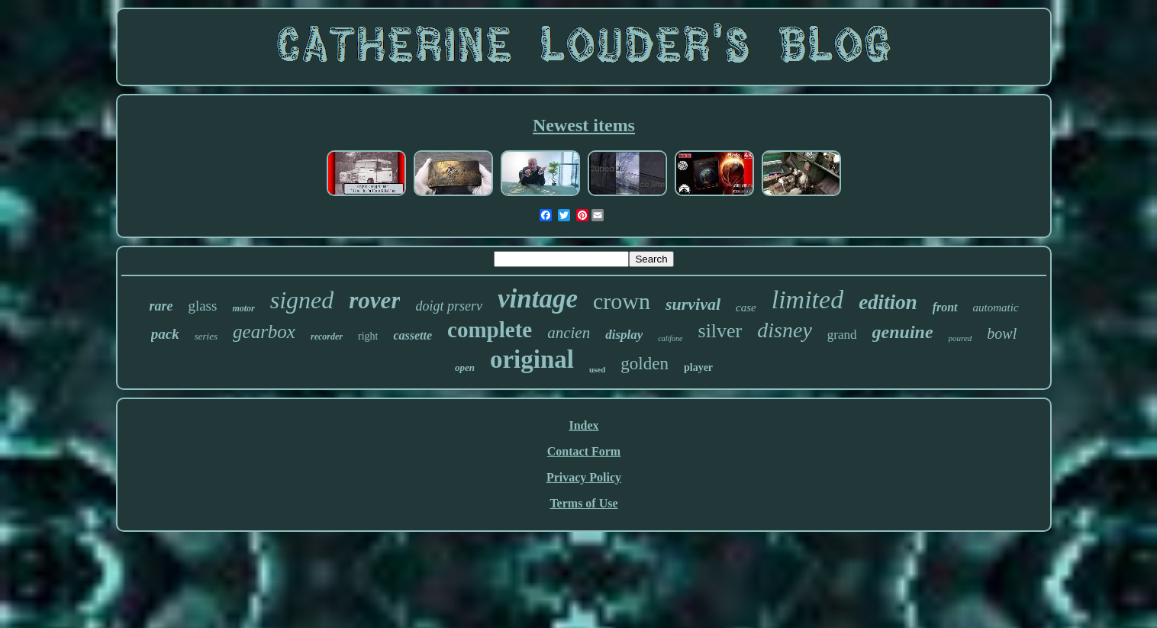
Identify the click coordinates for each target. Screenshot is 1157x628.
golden (644, 363)
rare (160, 306)
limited (807, 299)
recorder (327, 336)
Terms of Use (583, 503)
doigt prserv (448, 306)
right (368, 336)
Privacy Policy (583, 477)
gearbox (264, 331)
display (624, 334)
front (945, 307)
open (465, 367)
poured (960, 338)
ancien (568, 333)
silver (720, 331)
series (206, 336)
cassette (412, 335)
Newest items (584, 125)
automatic (996, 307)
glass (202, 306)
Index (583, 425)
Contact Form (583, 451)
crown (621, 301)
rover (374, 300)
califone (670, 338)
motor (243, 308)
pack (165, 334)
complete (489, 329)
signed (302, 300)
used (597, 369)
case (746, 307)
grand (842, 334)
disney (784, 330)
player (698, 367)
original (532, 359)
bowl (1002, 333)
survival (693, 304)
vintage (538, 299)
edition (888, 302)
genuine (902, 332)
